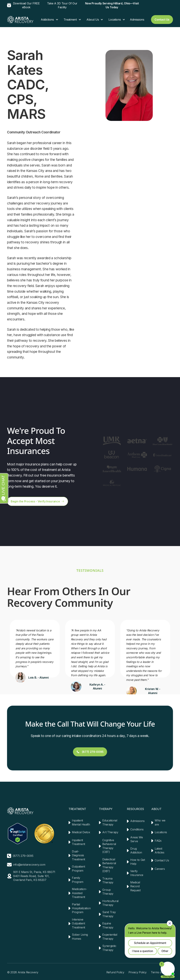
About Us (92, 19)
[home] (20, 19)
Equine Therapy (107, 925)
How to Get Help (137, 861)
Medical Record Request (135, 886)
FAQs (158, 840)
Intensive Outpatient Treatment (78, 923)
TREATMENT (77, 809)
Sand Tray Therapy (109, 914)
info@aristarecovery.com (29, 864)
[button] (47, 19)
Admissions (137, 19)
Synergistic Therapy (109, 947)
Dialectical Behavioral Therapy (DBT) (109, 865)
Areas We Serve (136, 839)
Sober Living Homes (80, 936)
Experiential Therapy (109, 936)
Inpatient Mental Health (81, 822)
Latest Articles (159, 850)
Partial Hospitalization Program (81, 908)
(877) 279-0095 (23, 856)
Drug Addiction (136, 850)
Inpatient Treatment (78, 842)
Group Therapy (107, 891)
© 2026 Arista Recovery (22, 972)
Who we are (160, 822)
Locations (114, 19)
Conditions (137, 829)
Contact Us (162, 860)
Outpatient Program (78, 868)
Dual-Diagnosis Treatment (78, 855)
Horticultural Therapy (110, 903)
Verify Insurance (136, 873)
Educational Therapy (109, 822)
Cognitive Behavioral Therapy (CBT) (109, 846)
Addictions (47, 19)
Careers (160, 869)
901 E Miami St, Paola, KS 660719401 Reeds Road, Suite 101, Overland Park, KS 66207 (34, 876)
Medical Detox (81, 832)
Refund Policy (115, 972)
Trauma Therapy (107, 880)
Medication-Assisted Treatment (79, 893)
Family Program (77, 879)
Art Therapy (110, 832)
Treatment (70, 19)
